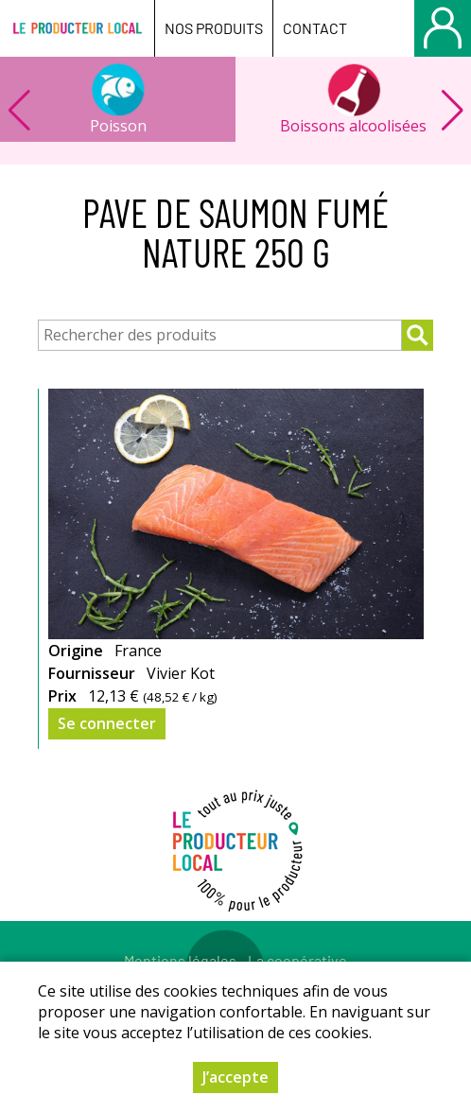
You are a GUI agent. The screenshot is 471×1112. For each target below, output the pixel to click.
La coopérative (297, 960)
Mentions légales (180, 960)
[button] (452, 111)
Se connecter (107, 723)
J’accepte (235, 1078)
